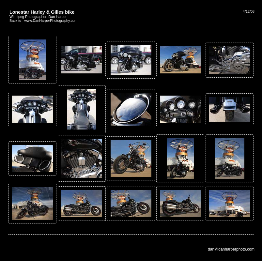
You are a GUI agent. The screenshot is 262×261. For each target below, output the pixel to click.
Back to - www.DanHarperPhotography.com (43, 21)
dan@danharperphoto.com (231, 249)
